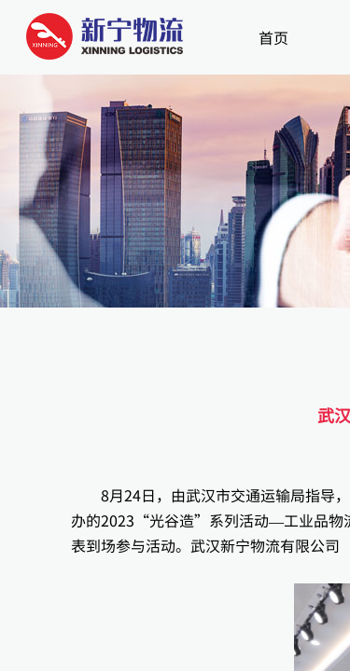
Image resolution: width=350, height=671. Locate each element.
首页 (273, 37)
